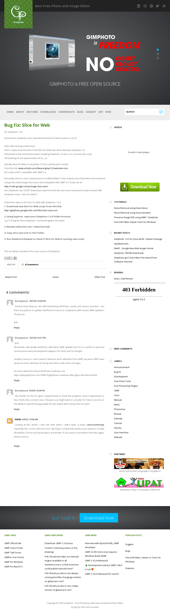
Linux (116, 395)
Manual (118, 399)
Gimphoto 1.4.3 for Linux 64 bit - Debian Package (138, 238)
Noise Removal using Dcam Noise (131, 207)
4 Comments (32, 264)
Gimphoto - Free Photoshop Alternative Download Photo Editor (93, 603)
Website (118, 437)
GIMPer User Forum (14, 557)
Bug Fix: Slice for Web (27, 125)
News (117, 404)
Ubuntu (118, 427)
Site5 (83, 607)
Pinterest (151, 6)
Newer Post (11, 276)
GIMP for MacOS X (13, 566)
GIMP (116, 390)
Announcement (121, 367)
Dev (101, 111)
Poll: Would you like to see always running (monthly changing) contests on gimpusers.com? (63, 577)
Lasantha (94, 607)
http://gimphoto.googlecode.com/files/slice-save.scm (30, 210)
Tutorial (118, 423)
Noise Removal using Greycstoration (132, 212)
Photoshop (119, 409)
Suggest (91, 111)
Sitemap (118, 418)
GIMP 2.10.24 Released (96, 560)
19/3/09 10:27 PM (37, 337)
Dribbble (145, 6)
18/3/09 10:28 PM (37, 300)
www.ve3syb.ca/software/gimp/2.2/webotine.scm (43, 168)
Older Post (99, 276)
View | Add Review (123, 278)
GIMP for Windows (13, 561)
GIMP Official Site (12, 543)
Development (121, 376)
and (88, 607)
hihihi (18, 419)
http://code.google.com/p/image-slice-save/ (26, 186)
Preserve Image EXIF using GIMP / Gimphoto (136, 217)
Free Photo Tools (122, 381)
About (20, 111)
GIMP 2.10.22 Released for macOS (102, 573)
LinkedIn (138, 6)
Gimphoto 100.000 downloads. (129, 252)
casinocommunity (95, 424)
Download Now (99, 518)
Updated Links (121, 243)
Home (10, 111)
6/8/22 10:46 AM (30, 419)
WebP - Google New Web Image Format (133, 248)
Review (117, 413)
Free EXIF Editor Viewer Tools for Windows (135, 221)
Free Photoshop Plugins (126, 385)
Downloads (48, 111)
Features (32, 111)
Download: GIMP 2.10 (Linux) (59, 543)
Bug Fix (11, 264)
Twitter (157, 6)
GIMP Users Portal (13, 547)
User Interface (121, 432)
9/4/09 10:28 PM (37, 390)
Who (108, 111)
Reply (17, 327)
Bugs (80, 111)
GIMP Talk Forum (12, 552)
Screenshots (66, 111)
